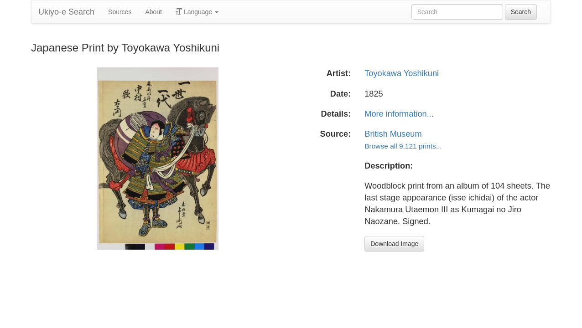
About (153, 11)
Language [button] (197, 11)
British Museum (392, 133)
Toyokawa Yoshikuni (401, 73)
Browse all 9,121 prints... (403, 146)
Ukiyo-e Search (66, 11)
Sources (119, 11)
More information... (399, 113)
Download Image (394, 243)
